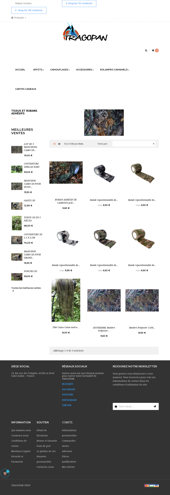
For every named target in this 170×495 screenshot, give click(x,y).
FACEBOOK (68, 389)
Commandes (68, 440)
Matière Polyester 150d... (142, 327)
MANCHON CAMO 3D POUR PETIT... (32, 183)
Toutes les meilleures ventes (26, 290)
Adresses (67, 451)
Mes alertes (68, 467)
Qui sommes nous (21, 430)
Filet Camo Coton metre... (66, 327)
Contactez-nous (20, 435)
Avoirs (65, 446)
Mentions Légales (21, 451)
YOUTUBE (67, 394)
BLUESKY (67, 384)
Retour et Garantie (47, 440)
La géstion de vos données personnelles (46, 456)
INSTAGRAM (69, 400)
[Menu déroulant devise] (18, 18)
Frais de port (44, 446)
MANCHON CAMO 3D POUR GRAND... (32, 254)
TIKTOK (66, 405)
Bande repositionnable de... (104, 200)
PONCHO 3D (30, 271)
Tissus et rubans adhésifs (24, 112)
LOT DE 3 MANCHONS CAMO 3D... (30, 147)
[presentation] (137, 396)
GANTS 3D (29, 200)
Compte (67, 422)
